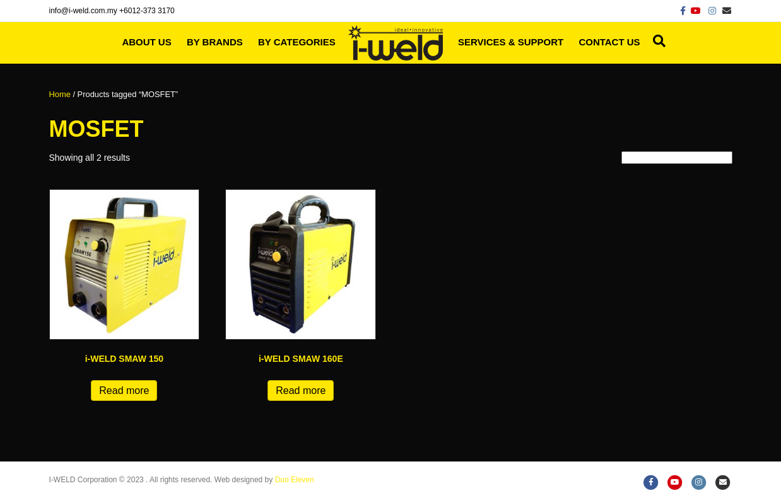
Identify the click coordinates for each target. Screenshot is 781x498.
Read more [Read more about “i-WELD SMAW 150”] (124, 390)
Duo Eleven (294, 479)
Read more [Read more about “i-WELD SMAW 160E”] (301, 390)
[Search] (656, 40)
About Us (146, 42)
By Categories (297, 42)
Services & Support (510, 42)
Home (60, 94)
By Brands (215, 42)
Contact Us (609, 42)
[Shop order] (676, 157)
